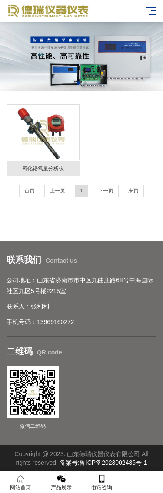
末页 (133, 191)
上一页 (57, 191)
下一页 (105, 191)
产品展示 (61, 482)
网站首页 (20, 482)
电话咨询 (102, 482)
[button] (78, 83)
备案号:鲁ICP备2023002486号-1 (103, 462)
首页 (29, 191)
